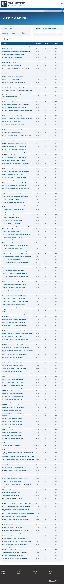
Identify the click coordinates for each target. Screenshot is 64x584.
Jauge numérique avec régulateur (14, 489)
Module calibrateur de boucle (13, 113)
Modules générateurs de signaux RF (16, 87)
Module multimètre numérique (13, 48)
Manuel (13, 33)
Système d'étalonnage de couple (14, 549)
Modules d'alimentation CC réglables (16, 99)
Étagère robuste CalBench (14, 143)
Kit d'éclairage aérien (12, 476)
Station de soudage (11, 231)
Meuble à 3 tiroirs (10, 199)
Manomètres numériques (12, 498)
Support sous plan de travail (13, 202)
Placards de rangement (13, 538)
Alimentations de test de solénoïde (15, 328)
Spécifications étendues (24, 32)
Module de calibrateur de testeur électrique (16, 46)
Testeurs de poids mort (14, 322)
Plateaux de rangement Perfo (14, 478)
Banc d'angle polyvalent (12, 527)
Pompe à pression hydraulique (13, 298)
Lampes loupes (12, 547)
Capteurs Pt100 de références (13, 501)
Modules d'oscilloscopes (14, 62)
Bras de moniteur (11, 522)
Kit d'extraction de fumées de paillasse (15, 240)
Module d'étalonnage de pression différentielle (17, 110)
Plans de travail (11, 495)
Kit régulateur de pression (12, 555)
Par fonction (3, 571)
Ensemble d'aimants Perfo (12, 220)
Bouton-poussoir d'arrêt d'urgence (14, 325)
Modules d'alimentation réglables (15, 104)
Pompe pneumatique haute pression (15, 290)
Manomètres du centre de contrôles (16, 561)
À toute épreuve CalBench (13, 141)
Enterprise (34, 569)
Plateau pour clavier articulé (12, 248)
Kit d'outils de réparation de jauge (15, 462)
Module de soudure (11, 79)
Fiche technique (5, 33)
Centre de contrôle (11, 445)
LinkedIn (50, 569)
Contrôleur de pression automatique (15, 339)
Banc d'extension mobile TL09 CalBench (15, 519)
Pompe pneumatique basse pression (15, 276)
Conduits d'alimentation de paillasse (17, 533)
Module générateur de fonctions (14, 71)
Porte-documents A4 (11, 481)
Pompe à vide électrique (12, 242)
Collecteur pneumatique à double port (15, 251)
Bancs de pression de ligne (12, 467)
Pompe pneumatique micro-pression (14, 273)
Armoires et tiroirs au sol (13, 535)
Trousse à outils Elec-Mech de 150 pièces (17, 503)
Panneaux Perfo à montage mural (17, 541)
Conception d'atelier (20, 575)
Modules (18, 573)
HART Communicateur (12, 464)
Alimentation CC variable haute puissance (15, 347)
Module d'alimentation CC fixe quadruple (15, 171)
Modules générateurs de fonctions (16, 74)
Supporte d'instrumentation (12, 365)
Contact (34, 575)
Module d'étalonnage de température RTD (16, 115)
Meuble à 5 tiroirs (10, 217)
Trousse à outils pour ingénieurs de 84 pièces (18, 513)
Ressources (9, 10)
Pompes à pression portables (15, 196)
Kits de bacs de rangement (14, 544)
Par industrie (3, 573)
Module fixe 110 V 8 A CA (12, 127)
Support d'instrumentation (14, 368)
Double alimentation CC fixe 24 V (14, 157)
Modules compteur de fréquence (15, 68)
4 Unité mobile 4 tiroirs (11, 374)
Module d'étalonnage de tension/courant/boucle (17, 118)
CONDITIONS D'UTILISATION (53, 580)
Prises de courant (11, 492)
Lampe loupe (9, 265)
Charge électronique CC (12, 336)
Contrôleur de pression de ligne (13, 160)
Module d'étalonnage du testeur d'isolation (16, 51)
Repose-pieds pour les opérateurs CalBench (16, 212)
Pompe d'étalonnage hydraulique (14, 185)
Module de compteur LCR (12, 76)
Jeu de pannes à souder (12, 237)
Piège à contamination (11, 191)
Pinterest (50, 575)
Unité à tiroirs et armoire (12, 214)
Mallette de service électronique (14, 267)
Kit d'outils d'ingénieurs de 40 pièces (16, 506)
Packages (18, 571)
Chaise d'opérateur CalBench (13, 209)
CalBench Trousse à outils (13, 376)
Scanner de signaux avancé (12, 363)
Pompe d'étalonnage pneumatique (14, 180)
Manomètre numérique (11, 132)
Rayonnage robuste (10, 487)
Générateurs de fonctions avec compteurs (17, 333)
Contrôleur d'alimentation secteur (14, 152)
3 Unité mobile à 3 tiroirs (12, 371)
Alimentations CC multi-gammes (14, 470)
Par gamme (3, 569)
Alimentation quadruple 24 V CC (13, 360)
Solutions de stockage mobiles (14, 516)
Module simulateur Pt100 (12, 57)
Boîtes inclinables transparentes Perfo (16, 484)
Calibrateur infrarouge (11, 121)
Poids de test (11, 259)
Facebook (50, 571)
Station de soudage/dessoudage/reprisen (16, 234)
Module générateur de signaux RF (14, 107)
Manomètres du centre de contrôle (14, 558)
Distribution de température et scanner (15, 163)
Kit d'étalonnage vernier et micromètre (15, 245)
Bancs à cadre (11, 524)
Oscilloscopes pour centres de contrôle (18, 456)
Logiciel (2, 575)
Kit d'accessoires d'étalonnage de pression (16, 307)
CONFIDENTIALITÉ (52, 581)
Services (34, 573)
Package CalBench (12, 379)
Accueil (3, 10)
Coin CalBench (11, 138)
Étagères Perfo (11, 223)
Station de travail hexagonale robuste (15, 530)
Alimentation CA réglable (12, 174)
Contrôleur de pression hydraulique (15, 344)
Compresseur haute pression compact (15, 253)
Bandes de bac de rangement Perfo (16, 226)
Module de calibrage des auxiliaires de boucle (16, 135)
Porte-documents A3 (11, 228)
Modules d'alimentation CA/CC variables (17, 85)
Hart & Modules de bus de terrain (16, 60)
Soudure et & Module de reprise (13, 82)
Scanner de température (12, 168)
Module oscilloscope (11, 65)
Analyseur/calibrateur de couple (14, 552)
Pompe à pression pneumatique (13, 281)
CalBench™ (19, 569)
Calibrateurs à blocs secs (14, 314)
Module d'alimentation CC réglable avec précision (17, 101)
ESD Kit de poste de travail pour (13, 270)
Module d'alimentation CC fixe (13, 124)
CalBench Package (12, 418)
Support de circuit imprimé (15, 262)
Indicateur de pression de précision (15, 330)
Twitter (50, 573)
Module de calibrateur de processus (14, 129)
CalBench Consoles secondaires (14, 149)
